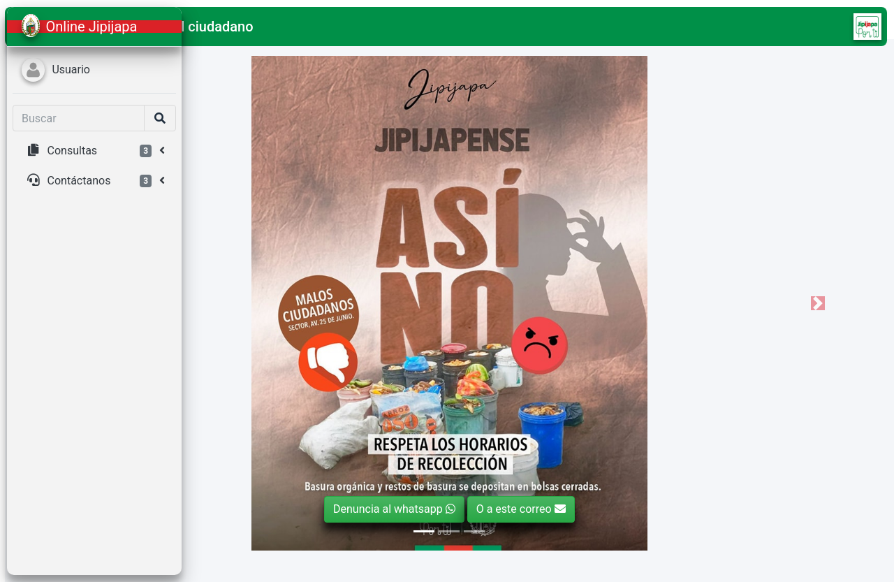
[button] (210, 27)
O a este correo (612, 509)
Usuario (71, 69)
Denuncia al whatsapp (486, 509)
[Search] (79, 118)
